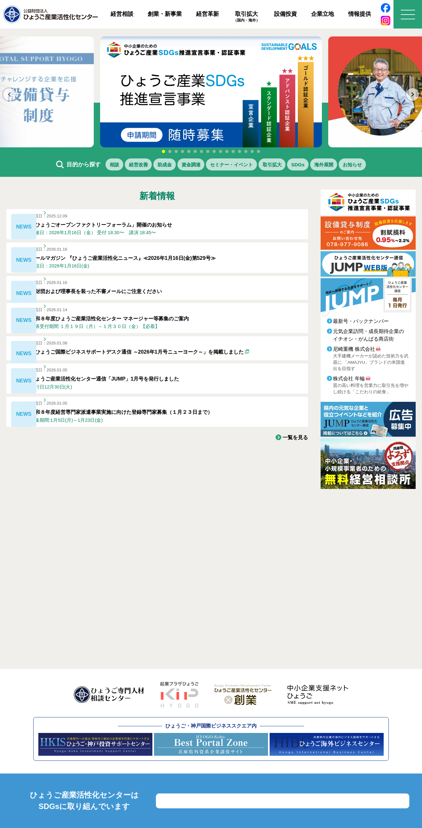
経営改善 (115, 165)
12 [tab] (233, 151)
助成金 (148, 165)
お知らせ (381, 165)
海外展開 (345, 165)
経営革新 (207, 14)
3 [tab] (176, 151)
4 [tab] (182, 151)
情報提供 (359, 14)
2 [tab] (169, 151)
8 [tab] (207, 151)
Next (412, 94)
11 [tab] (226, 151)
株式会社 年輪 (349, 380)
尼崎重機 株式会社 (354, 351)
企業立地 (322, 14)
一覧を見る (293, 485)
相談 (85, 165)
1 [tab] (163, 151)
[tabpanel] (211, 91)
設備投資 (285, 14)
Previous (9, 94)
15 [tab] (252, 151)
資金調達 (180, 165)
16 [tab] (258, 151)
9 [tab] (214, 151)
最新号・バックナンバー (361, 323)
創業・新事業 (165, 14)
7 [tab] (201, 151)
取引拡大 (246, 17)
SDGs (313, 165)
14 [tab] (245, 151)
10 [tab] (220, 151)
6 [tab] (195, 151)
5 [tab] (188, 151)
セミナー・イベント (231, 165)
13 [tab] (239, 151)
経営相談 (122, 14)
